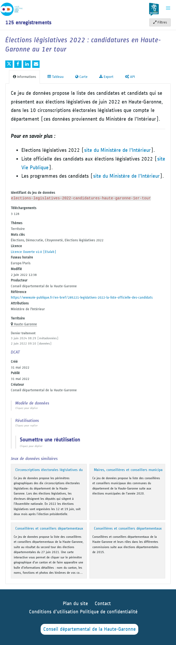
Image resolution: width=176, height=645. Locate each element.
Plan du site (75, 603)
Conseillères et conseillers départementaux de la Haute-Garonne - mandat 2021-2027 (83, 528)
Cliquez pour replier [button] (26, 425)
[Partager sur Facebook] (18, 64)
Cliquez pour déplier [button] (26, 408)
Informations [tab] (24, 77)
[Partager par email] (36, 64)
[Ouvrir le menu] (168, 8)
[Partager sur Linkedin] (27, 64)
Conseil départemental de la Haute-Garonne (89, 629)
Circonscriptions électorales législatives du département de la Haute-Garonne (76, 470)
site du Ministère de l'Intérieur (117, 150)
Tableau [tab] (55, 77)
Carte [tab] (81, 77)
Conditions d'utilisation (54, 612)
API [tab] (130, 77)
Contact (103, 603)
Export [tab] (106, 77)
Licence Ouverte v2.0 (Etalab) (33, 252)
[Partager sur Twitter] (9, 64)
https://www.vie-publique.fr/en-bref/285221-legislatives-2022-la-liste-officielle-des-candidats (82, 297)
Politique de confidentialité (108, 612)
